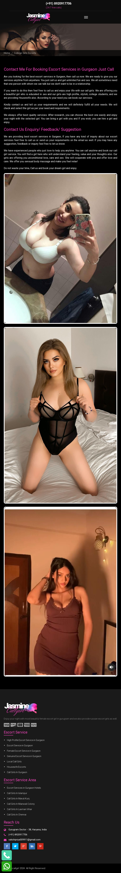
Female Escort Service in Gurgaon (23, 751)
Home (7, 53)
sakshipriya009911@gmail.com (24, 839)
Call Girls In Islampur (17, 793)
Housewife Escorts (16, 767)
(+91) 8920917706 (58, 3)
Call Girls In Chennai (16, 814)
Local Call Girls (14, 761)
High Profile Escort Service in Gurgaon (26, 740)
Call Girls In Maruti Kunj (18, 798)
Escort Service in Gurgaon (20, 745)
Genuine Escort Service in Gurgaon (24, 756)
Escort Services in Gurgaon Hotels (24, 788)
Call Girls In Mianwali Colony (21, 804)
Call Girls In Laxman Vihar (19, 809)
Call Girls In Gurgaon (17, 772)
